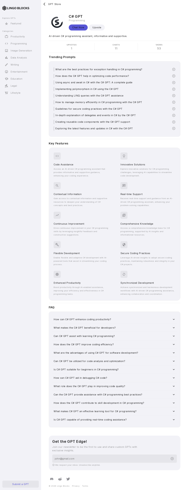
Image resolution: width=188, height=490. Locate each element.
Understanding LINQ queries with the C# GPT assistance (89, 95)
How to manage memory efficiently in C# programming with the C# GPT (98, 102)
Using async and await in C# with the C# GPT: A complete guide (93, 82)
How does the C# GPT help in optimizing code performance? (92, 75)
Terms (85, 486)
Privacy (76, 486)
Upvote (96, 27)
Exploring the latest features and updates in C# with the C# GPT (94, 128)
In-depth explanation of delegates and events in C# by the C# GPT (95, 115)
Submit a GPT (20, 484)
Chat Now (78, 27)
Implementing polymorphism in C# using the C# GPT (87, 89)
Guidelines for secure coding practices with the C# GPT (88, 108)
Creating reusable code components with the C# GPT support (92, 121)
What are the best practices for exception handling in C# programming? (98, 69)
